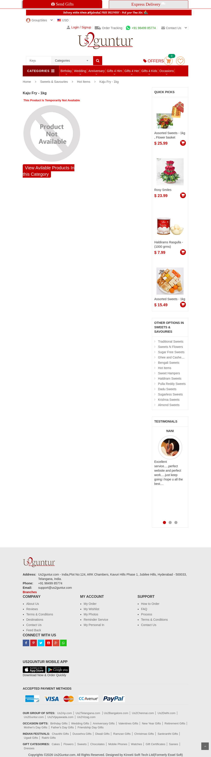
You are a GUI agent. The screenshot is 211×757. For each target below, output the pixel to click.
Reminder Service (96, 619)
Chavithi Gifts (60, 733)
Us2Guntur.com (34, 717)
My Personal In (94, 625)
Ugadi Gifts (31, 737)
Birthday (66, 71)
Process (146, 614)
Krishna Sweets (168, 399)
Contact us (171, 28)
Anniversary (96, 71)
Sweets (82, 744)
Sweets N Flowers (170, 347)
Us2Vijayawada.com (60, 717)
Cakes (56, 744)
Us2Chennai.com (143, 713)
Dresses (29, 748)
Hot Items (83, 81)
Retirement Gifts (175, 723)
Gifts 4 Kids (149, 71)
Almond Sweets (168, 405)
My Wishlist (91, 609)
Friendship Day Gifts (90, 727)
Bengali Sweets (168, 362)
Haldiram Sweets (169, 378)
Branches (30, 592)
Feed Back (33, 630)
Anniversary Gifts (104, 723)
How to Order (150, 604)
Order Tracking (108, 28)
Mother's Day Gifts (35, 727)
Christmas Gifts (144, 733)
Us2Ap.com (64, 713)
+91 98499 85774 (141, 28)
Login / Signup (79, 27)
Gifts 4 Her (131, 71)
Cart (168, 61)
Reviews (32, 609)
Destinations (34, 619)
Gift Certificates (155, 744)
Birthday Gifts (59, 723)
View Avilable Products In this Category (48, 171)
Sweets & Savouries (54, 81)
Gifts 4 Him (114, 71)
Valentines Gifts (128, 723)
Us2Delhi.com (166, 713)
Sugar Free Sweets (171, 352)
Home (27, 81)
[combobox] (72, 59)
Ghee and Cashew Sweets (176, 357)
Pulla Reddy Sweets (172, 384)
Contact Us (33, 625)
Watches (136, 744)
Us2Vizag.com (86, 717)
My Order (90, 604)
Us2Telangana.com (88, 713)
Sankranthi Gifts (168, 733)
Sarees (173, 744)
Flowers (69, 744)
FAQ (144, 609)
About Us (32, 604)
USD (63, 20)
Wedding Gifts (80, 723)
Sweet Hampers (169, 373)
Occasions (166, 71)
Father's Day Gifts (62, 727)
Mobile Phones (117, 744)
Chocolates (97, 744)
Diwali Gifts (102, 733)
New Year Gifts (151, 723)
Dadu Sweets (167, 389)
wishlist (180, 61)
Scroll (205, 746)
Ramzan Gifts (122, 733)
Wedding (80, 71)
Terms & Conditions (39, 614)
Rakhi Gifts (49, 737)
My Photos (91, 614)
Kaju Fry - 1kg (109, 81)
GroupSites (36, 20)
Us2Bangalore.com (116, 713)
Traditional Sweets (170, 341)
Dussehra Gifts (82, 733)
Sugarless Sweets (170, 394)
